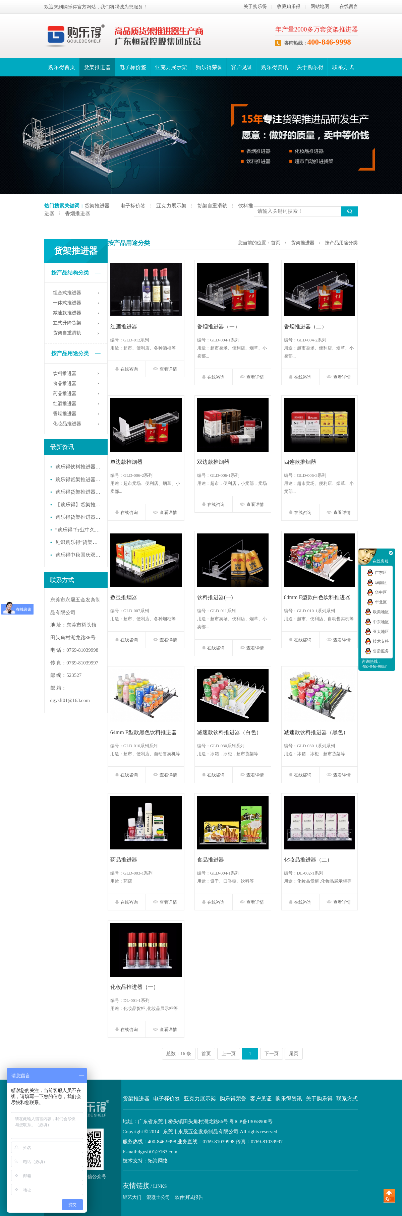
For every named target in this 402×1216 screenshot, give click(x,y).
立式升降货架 (67, 322)
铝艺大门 (132, 1197)
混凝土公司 (158, 1197)
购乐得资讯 (274, 67)
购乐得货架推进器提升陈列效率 (90, 517)
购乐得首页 (61, 67)
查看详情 (165, 369)
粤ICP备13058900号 (250, 1121)
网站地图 (319, 6)
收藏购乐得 (288, 6)
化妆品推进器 (67, 423)
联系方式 (343, 67)
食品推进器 (64, 383)
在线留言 (348, 6)
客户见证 (241, 67)
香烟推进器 (77, 213)
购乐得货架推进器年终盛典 (85, 492)
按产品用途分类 (76, 353)
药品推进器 (64, 393)
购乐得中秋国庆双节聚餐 (83, 555)
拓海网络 (158, 1160)
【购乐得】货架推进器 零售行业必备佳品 (101, 504)
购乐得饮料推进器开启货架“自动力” (95, 466)
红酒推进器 (64, 403)
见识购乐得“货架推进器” (82, 542)
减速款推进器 (67, 312)
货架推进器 (97, 67)
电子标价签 (132, 67)
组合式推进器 (67, 292)
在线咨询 (126, 369)
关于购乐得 (255, 6)
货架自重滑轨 (212, 205)
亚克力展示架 (171, 67)
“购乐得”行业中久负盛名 (82, 529)
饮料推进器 (64, 373)
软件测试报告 (189, 1197)
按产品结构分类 (76, 273)
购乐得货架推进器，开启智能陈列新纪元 (100, 479)
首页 (275, 242)
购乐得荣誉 (209, 67)
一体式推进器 (67, 302)
